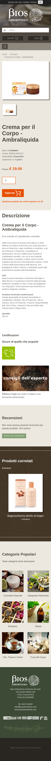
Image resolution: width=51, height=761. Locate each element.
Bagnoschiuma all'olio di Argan (25, 515)
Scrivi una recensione (14, 436)
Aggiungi (13, 193)
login (38, 38)
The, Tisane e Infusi (13, 657)
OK (40, 2)
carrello (12, 38)
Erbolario (14, 54)
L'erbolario (13, 150)
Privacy (33, 2)
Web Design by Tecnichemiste (25, 747)
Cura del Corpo (38, 657)
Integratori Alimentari (38, 595)
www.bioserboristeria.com (25, 709)
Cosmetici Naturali (13, 595)
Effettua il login (9, 394)
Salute (38, 626)
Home (4, 54)
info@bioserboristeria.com (25, 707)
